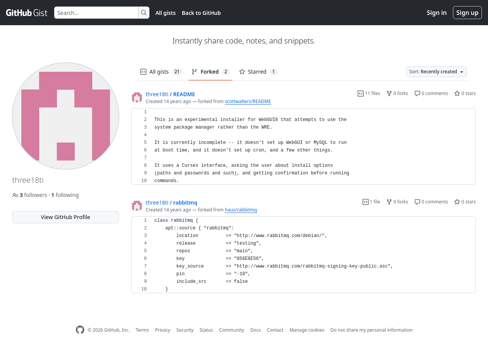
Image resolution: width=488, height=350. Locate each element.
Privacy (162, 330)
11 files (369, 93)
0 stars (465, 93)
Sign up (467, 12)
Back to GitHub (201, 12)
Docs (255, 330)
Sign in (437, 12)
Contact (275, 330)
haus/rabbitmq (241, 209)
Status (206, 330)
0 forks (397, 93)
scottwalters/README (248, 101)
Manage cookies (306, 330)
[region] (303, 146)
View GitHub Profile (65, 217)
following (65, 194)
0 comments (431, 93)
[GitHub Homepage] (80, 330)
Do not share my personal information (372, 330)
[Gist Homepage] (27, 12)
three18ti (157, 94)
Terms (142, 330)
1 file (371, 201)
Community (231, 330)
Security (185, 330)
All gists (166, 12)
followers (30, 194)
